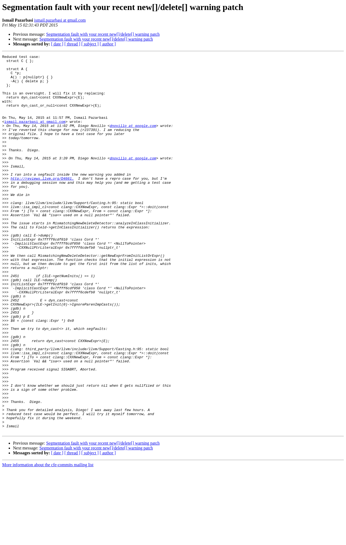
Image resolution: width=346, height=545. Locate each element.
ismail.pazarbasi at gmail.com (60, 20)
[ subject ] (90, 44)
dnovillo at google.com (133, 140)
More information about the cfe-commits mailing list (48, 540)
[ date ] (57, 44)
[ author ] (108, 44)
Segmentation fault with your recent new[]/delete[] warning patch (103, 34)
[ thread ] (72, 44)
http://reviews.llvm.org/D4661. (42, 203)
